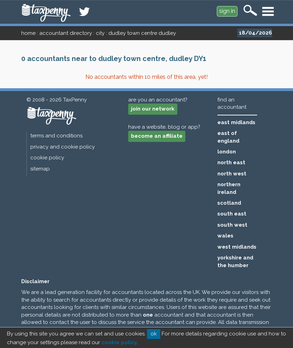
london (226, 152)
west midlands (236, 247)
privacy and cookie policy (62, 147)
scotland (229, 203)
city (100, 33)
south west (232, 225)
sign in (227, 11)
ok (154, 334)
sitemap (40, 169)
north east (231, 162)
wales (225, 236)
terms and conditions (56, 136)
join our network (153, 109)
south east (231, 214)
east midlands (236, 122)
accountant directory (65, 33)
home (28, 33)
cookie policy (47, 157)
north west (231, 174)
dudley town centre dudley (142, 33)
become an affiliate (157, 136)
